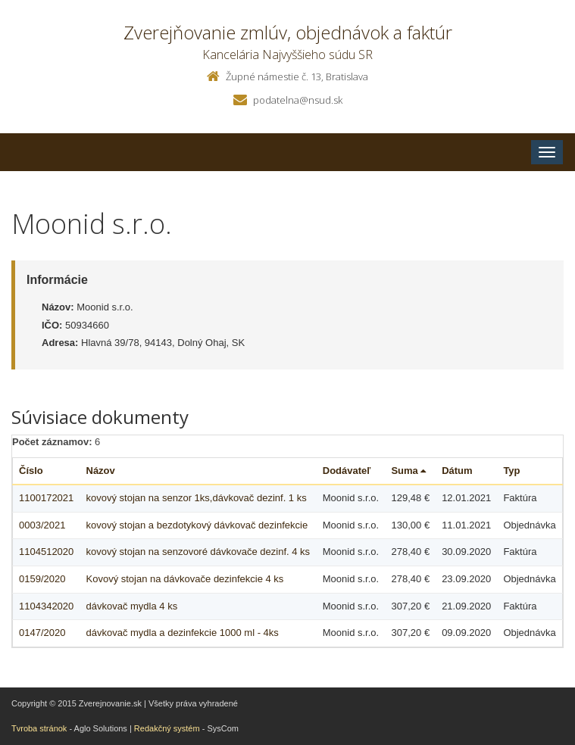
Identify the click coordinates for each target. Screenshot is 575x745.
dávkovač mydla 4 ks (132, 606)
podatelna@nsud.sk (297, 100)
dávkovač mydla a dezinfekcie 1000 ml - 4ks (182, 632)
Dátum (457, 470)
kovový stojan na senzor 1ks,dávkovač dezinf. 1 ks (196, 497)
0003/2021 (42, 525)
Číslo (31, 470)
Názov (100, 470)
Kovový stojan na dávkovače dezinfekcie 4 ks (185, 578)
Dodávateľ (347, 470)
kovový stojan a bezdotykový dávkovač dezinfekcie (197, 525)
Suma (408, 470)
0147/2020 (42, 632)
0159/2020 (42, 578)
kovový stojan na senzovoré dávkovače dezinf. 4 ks (198, 551)
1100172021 (46, 497)
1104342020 (46, 606)
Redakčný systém (167, 728)
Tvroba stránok (39, 728)
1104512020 (46, 551)
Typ (511, 470)
